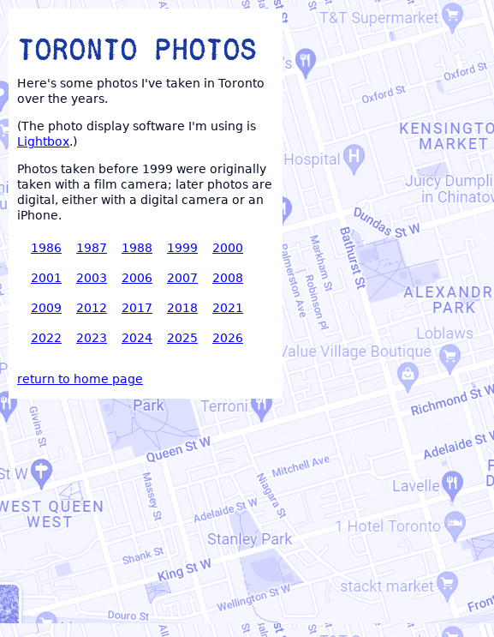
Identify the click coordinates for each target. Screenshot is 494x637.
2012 (91, 308)
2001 (46, 278)
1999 (182, 248)
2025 (182, 338)
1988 (137, 248)
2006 (137, 278)
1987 (91, 248)
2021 (227, 308)
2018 (182, 308)
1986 (46, 248)
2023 (91, 338)
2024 (137, 338)
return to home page (80, 379)
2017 (137, 308)
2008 (227, 278)
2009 (46, 308)
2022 (46, 338)
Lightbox (43, 141)
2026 (227, 338)
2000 (227, 248)
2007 (182, 278)
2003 (91, 278)
